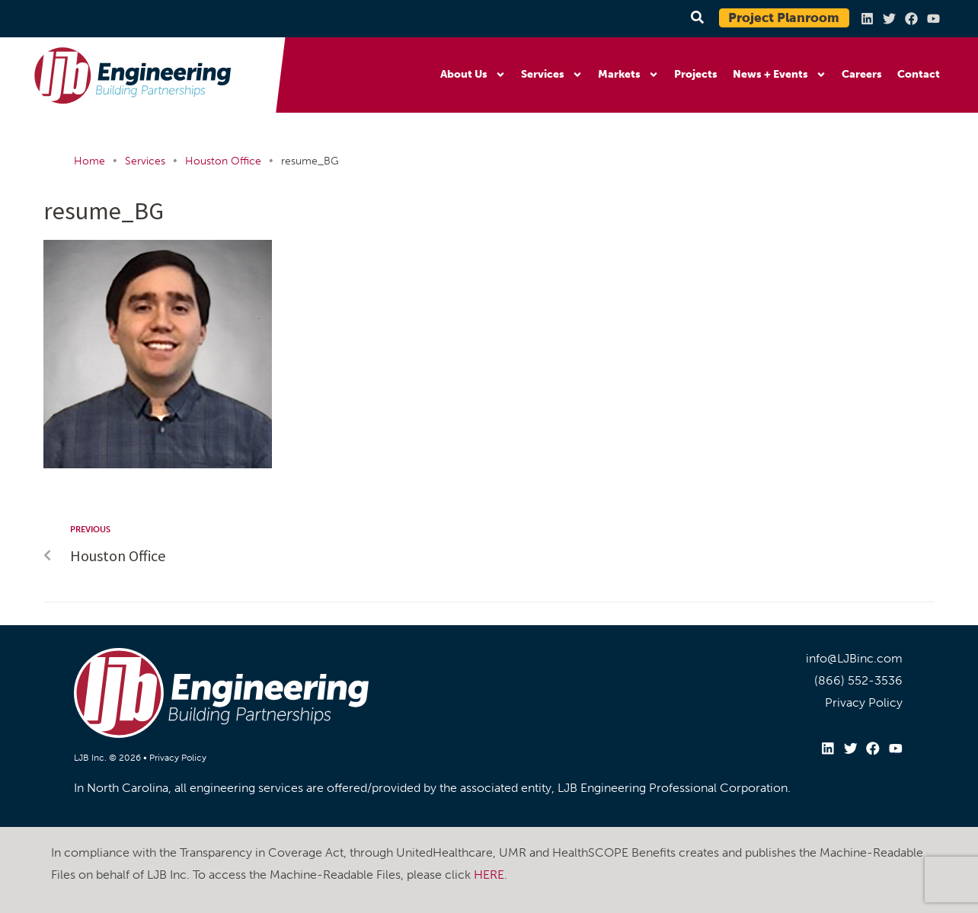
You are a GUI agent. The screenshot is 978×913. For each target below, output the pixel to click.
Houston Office (223, 161)
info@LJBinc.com (854, 658)
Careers (862, 74)
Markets (628, 74)
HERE (489, 874)
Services (552, 74)
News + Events (779, 74)
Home (89, 161)
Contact (918, 74)
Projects (696, 74)
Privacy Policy (177, 757)
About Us (473, 74)
